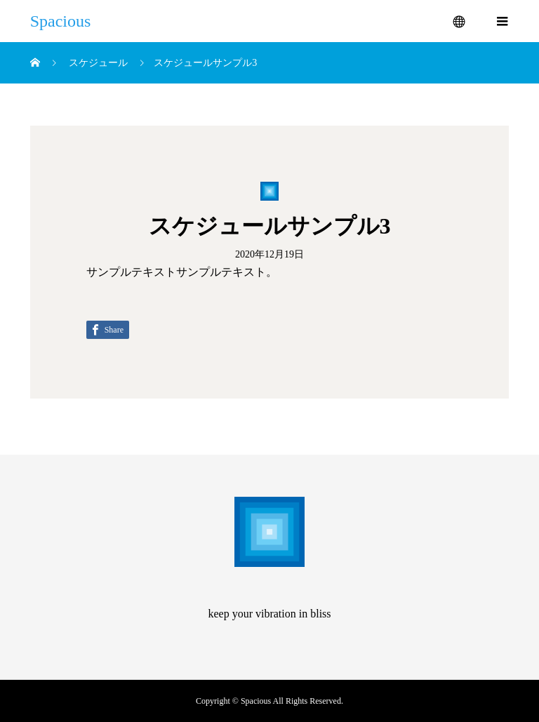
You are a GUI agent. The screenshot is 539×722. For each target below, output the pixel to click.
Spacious (60, 21)
